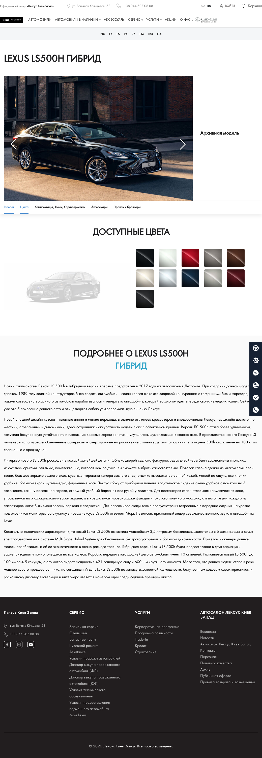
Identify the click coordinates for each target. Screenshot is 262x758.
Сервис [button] (134, 19)
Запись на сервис (83, 627)
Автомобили (39, 19)
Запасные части (82, 640)
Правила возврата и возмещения (227, 682)
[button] (251, 6)
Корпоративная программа (157, 627)
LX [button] (110, 34)
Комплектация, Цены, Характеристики (60, 207)
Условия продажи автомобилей (94, 658)
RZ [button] (133, 34)
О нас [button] (185, 19)
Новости (207, 638)
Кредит (141, 646)
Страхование (146, 652)
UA (203, 6)
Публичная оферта (215, 676)
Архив (205, 670)
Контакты (208, 651)
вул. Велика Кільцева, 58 (27, 625)
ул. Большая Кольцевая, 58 (91, 6)
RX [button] (126, 34)
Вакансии (208, 632)
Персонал (208, 657)
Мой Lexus (77, 715)
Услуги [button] (152, 19)
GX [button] (159, 34)
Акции (171, 19)
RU (209, 6)
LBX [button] (150, 34)
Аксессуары (114, 19)
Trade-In (141, 640)
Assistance (77, 652)
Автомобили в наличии (76, 19)
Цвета (24, 207)
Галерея (9, 207)
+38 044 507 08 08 (138, 6)
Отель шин (78, 633)
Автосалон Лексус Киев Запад (225, 644)
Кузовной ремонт (83, 646)
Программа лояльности (154, 633)
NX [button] (102, 34)
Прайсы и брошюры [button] (126, 207)
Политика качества (216, 663)
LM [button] (141, 34)
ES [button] (118, 34)
